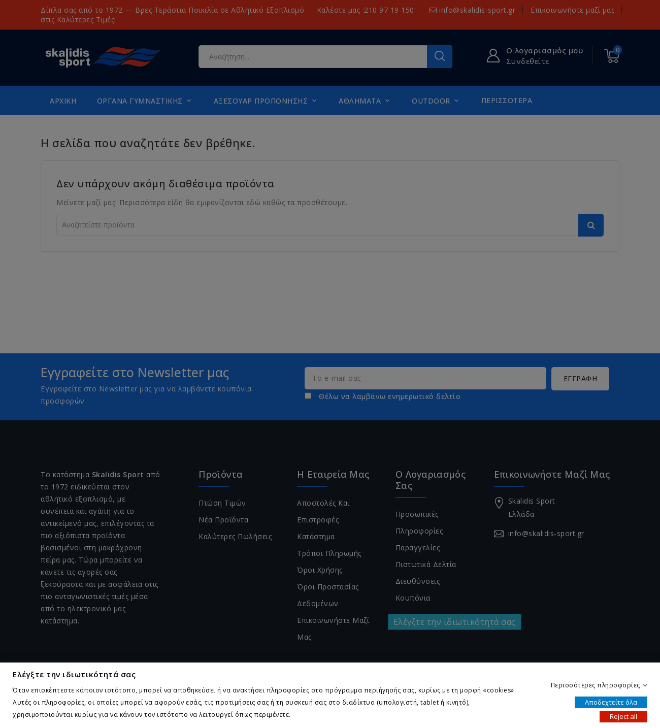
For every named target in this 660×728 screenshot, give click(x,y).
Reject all (623, 715)
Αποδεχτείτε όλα (611, 701)
